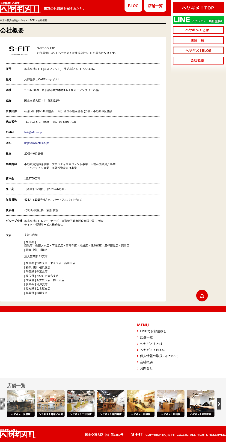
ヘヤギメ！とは (151, 343)
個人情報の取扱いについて (159, 356)
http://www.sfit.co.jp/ (36, 143)
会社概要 (146, 362)
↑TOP (202, 296)
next (219, 404)
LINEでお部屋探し (153, 331)
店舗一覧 (155, 6)
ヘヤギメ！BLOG (152, 350)
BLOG (133, 6)
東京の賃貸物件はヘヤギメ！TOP (17, 20)
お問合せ (146, 368)
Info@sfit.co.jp (33, 132)
